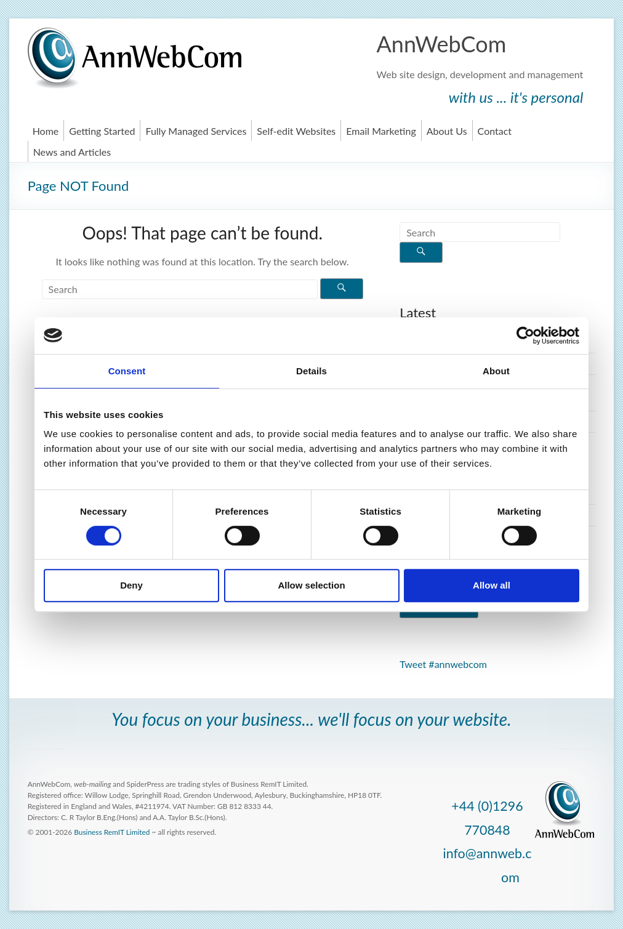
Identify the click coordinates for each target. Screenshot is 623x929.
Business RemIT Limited (112, 832)
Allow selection (311, 585)
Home (46, 131)
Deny (131, 585)
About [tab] (496, 371)
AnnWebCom (442, 43)
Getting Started (102, 131)
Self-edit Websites (296, 131)
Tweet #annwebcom (443, 664)
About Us (447, 131)
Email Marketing (381, 131)
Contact (495, 131)
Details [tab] (311, 371)
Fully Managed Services (195, 131)
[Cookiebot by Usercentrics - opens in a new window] (525, 335)
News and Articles (72, 152)
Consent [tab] (127, 371)
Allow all (491, 585)
